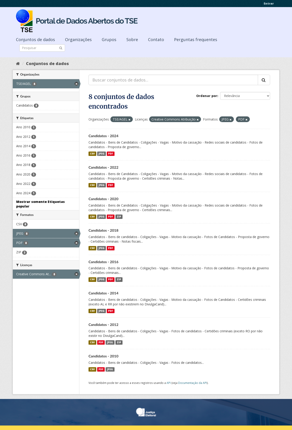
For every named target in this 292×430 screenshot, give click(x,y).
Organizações (78, 39)
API (169, 383)
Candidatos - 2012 (103, 324)
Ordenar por (206, 96)
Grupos (109, 39)
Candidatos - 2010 (103, 356)
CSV (92, 153)
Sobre (132, 39)
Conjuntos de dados (35, 39)
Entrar (269, 3)
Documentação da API (192, 383)
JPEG (101, 153)
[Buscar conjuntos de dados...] (173, 80)
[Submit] (61, 48)
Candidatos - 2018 (103, 230)
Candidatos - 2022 (103, 167)
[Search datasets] (42, 48)
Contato (156, 39)
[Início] (18, 63)
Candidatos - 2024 (103, 136)
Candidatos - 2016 (103, 262)
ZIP (119, 216)
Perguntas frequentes (195, 39)
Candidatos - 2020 (103, 199)
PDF (110, 153)
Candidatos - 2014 (103, 293)
